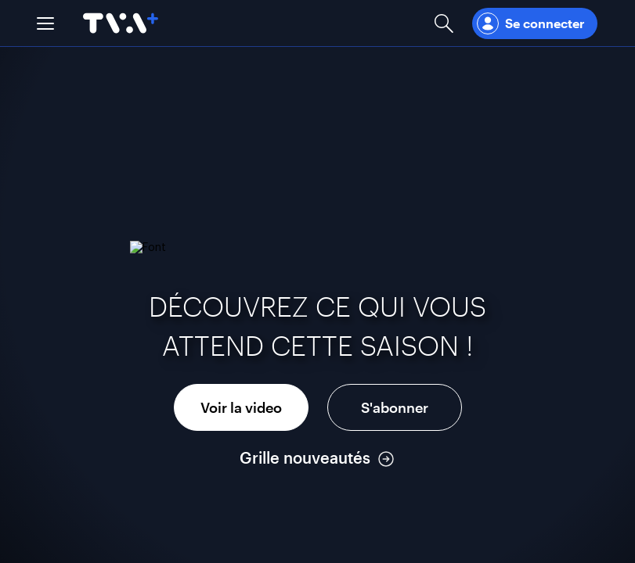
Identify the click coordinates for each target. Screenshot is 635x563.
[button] (45, 23)
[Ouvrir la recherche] (444, 23)
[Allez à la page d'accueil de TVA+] (120, 23)
